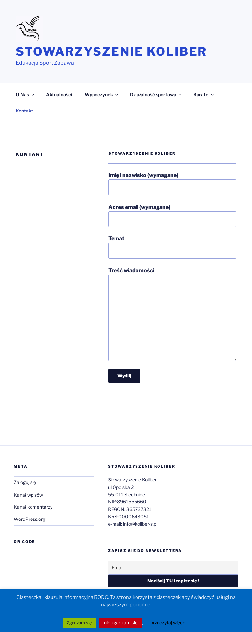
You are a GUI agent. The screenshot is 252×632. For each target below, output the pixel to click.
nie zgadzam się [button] (120, 622)
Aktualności (59, 94)
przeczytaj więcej (168, 622)
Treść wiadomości (172, 314)
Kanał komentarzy (33, 507)
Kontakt (24, 110)
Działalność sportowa (156, 94)
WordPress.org (29, 519)
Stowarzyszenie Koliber (111, 51)
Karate (204, 94)
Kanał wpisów (28, 495)
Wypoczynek (102, 94)
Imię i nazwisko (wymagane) (172, 183)
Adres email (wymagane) (172, 215)
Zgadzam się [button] (79, 622)
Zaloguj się (25, 482)
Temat (172, 246)
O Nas (25, 94)
